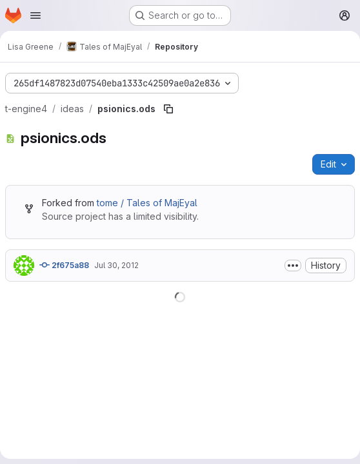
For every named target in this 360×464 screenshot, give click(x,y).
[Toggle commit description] (293, 265)
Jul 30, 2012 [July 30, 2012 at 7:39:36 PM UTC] (116, 265)
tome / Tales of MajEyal (147, 202)
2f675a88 (64, 265)
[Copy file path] (168, 109)
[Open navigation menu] (35, 15)
